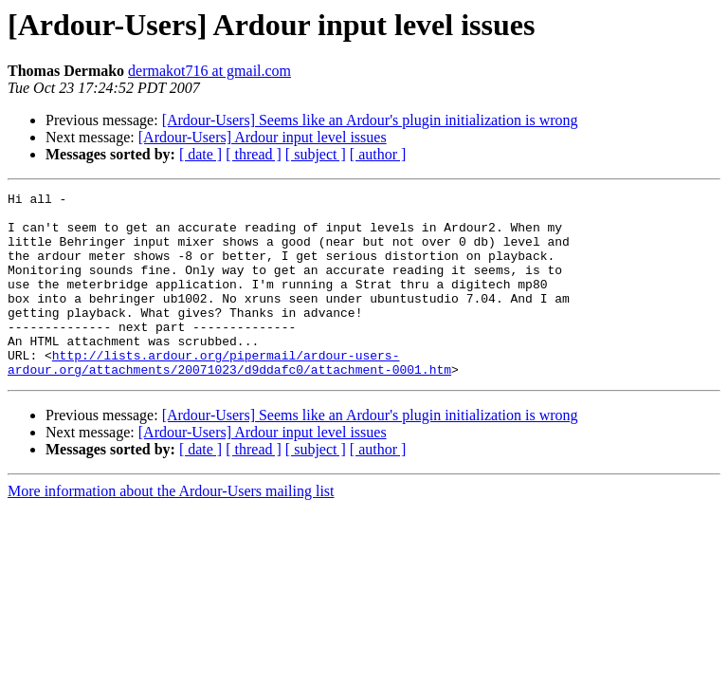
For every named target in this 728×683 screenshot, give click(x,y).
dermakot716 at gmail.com (209, 71)
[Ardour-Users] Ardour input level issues (262, 137)
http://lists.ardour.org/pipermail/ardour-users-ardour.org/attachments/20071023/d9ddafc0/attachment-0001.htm (229, 397)
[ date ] (200, 154)
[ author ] (378, 154)
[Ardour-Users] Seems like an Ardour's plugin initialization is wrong (370, 120)
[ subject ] (315, 154)
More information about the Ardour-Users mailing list (171, 528)
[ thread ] (254, 154)
